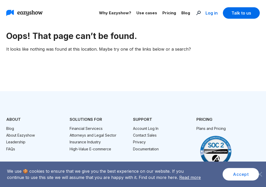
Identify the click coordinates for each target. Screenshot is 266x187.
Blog (185, 12)
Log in (211, 13)
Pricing (169, 12)
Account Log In (145, 128)
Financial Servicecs (86, 128)
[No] (259, 173)
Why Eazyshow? (115, 12)
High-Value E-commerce (90, 149)
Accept (241, 174)
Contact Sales (145, 135)
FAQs (10, 149)
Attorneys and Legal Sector (93, 135)
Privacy (139, 142)
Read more (190, 177)
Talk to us (241, 13)
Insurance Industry (85, 142)
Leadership (15, 142)
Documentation (146, 149)
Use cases (146, 12)
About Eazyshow (20, 135)
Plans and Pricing (211, 128)
